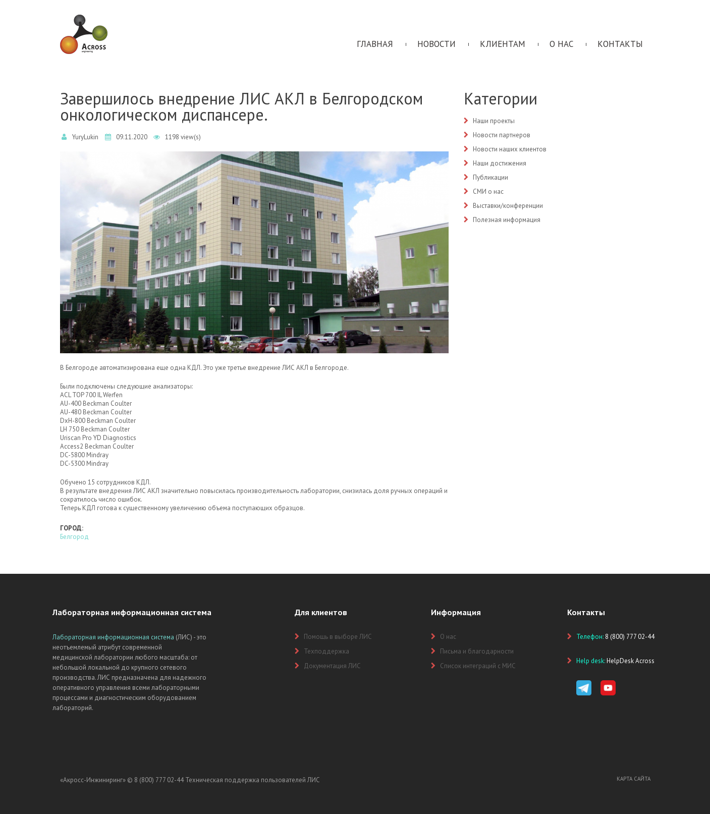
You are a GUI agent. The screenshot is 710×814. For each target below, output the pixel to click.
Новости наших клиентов (510, 149)
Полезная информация (506, 219)
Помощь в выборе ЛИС (338, 636)
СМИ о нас (488, 191)
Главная (375, 43)
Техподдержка (326, 651)
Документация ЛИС (332, 666)
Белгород (74, 536)
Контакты (620, 43)
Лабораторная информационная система (113, 637)
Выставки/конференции (508, 205)
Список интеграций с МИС (478, 666)
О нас (561, 43)
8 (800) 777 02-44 (159, 780)
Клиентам (502, 43)
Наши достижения (499, 163)
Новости (436, 43)
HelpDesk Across (630, 661)
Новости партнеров (501, 135)
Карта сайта (633, 778)
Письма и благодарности (477, 651)
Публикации (490, 177)
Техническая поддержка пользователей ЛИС (252, 780)
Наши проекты (494, 121)
